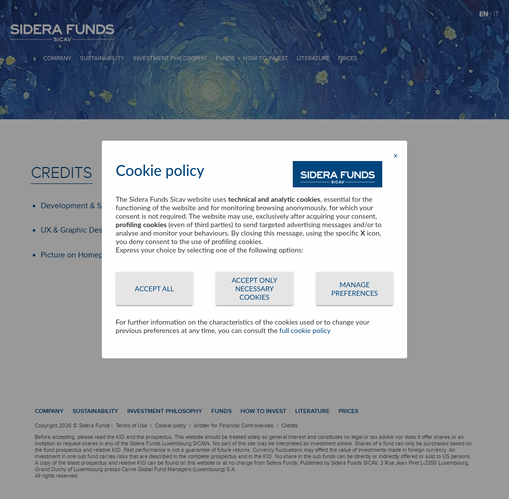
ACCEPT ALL (154, 288)
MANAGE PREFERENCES (355, 288)
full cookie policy (305, 330)
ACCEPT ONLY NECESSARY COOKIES (254, 288)
